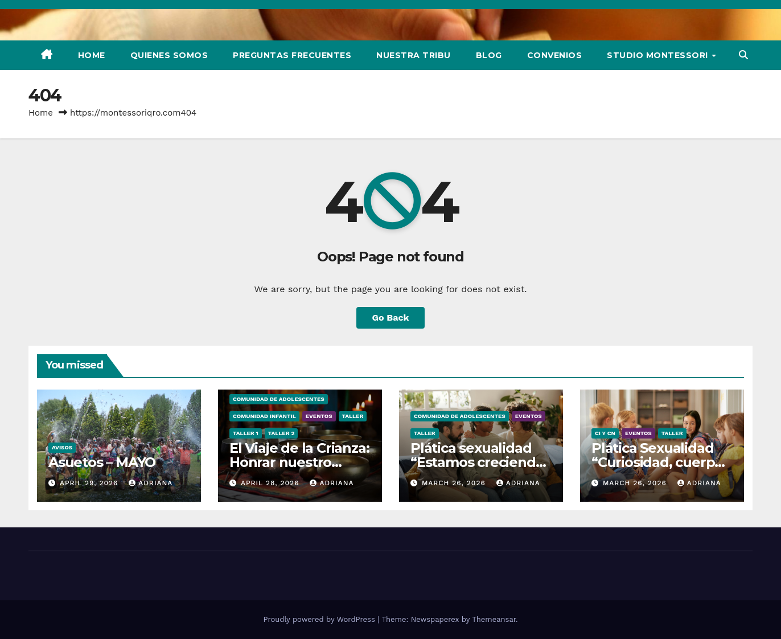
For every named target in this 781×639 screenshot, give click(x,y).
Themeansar (494, 619)
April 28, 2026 (271, 483)
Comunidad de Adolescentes (278, 399)
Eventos (319, 416)
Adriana (150, 483)
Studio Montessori (658, 55)
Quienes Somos (169, 55)
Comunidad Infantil (264, 416)
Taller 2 (281, 433)
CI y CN (605, 433)
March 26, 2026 (455, 483)
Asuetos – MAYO (101, 462)
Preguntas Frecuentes (292, 55)
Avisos (62, 447)
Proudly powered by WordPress (320, 619)
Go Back (390, 317)
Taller (353, 416)
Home (91, 55)
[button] (743, 55)
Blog (489, 55)
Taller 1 (245, 433)
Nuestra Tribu (413, 55)
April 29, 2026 (90, 483)
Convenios (554, 55)
